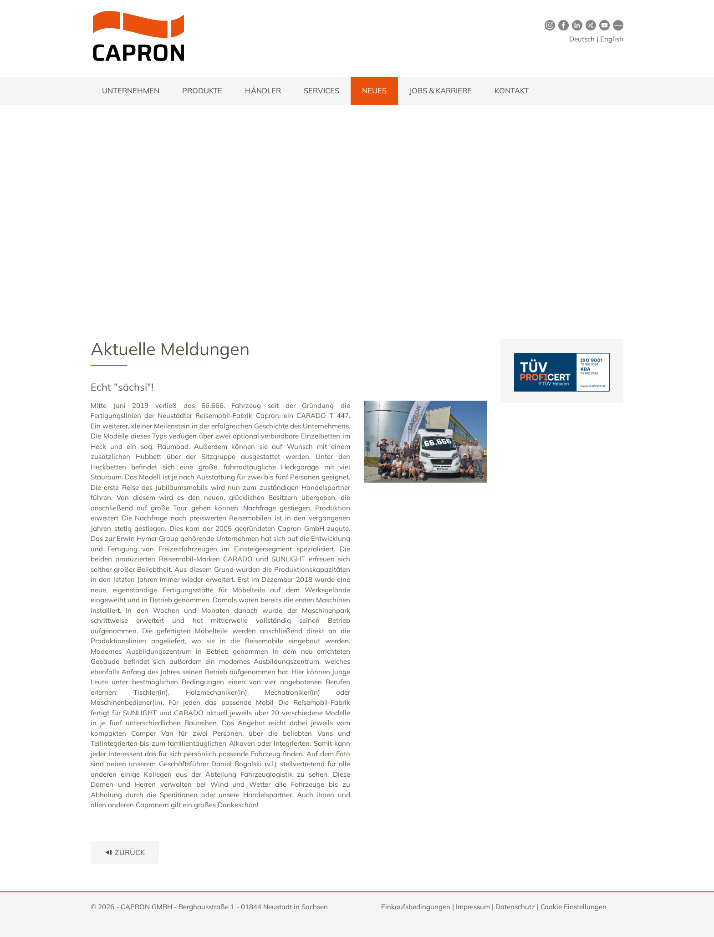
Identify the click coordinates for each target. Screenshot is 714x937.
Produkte (202, 90)
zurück (125, 852)
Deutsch (582, 39)
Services (321, 90)
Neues (374, 90)
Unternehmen (130, 90)
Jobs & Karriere (440, 90)
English (611, 39)
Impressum (473, 906)
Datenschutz (515, 906)
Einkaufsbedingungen (415, 906)
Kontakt (512, 90)
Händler (263, 90)
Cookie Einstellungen (574, 906)
